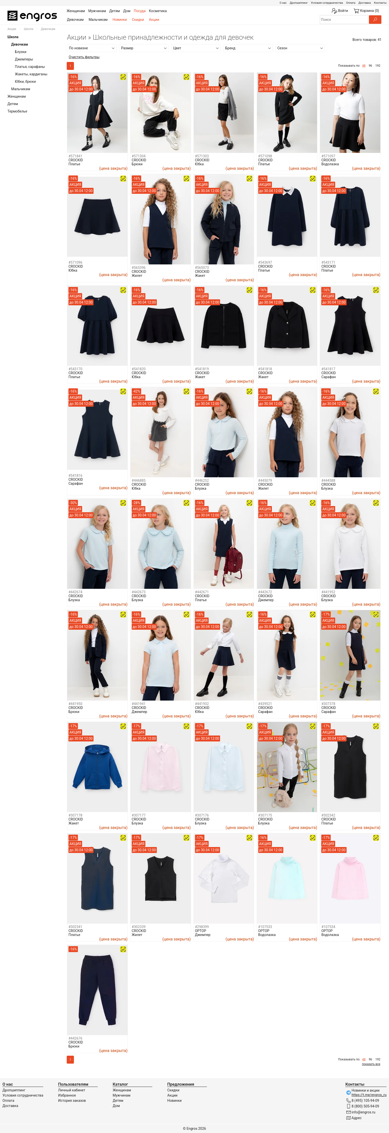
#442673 (139, 592)
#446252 (202, 480)
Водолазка (330, 164)
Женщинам (16, 96)
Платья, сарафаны (30, 67)
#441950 (75, 704)
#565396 (139, 268)
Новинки (120, 20)
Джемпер (266, 600)
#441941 (139, 704)
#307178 (75, 815)
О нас (283, 2)
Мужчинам (121, 1095)
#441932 (202, 704)
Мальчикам (98, 20)
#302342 (328, 815)
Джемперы (24, 59)
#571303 (202, 156)
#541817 (328, 369)
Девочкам (75, 20)
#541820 (139, 369)
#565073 (202, 268)
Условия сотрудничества (327, 2)
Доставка (364, 2)
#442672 (265, 592)
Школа (28, 29)
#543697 (265, 262)
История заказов (72, 1101)
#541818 (265, 369)
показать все (371, 1064)
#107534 (328, 927)
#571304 (139, 156)
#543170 (75, 369)
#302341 (75, 927)
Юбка (199, 164)
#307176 (202, 815)
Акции (154, 20)
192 (377, 65)
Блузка (200, 488)
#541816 (75, 476)
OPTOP (200, 931)
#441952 (328, 592)
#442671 (202, 592)
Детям (12, 104)
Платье (74, 164)
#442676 (75, 1038)
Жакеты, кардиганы (31, 74)
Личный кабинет (71, 1090)
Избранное (67, 1095)
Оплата (350, 2)
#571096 (75, 262)
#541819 (202, 369)
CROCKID (75, 160)
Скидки (138, 20)
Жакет (200, 276)
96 (370, 65)
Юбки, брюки (25, 82)
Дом (116, 1106)
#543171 (328, 262)
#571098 (265, 156)
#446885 (139, 480)
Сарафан (328, 377)
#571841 (75, 156)
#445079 (265, 480)
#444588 (328, 480)
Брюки (137, 164)
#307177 (139, 815)
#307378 (328, 704)
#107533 (265, 927)
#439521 (265, 704)
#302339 (139, 927)
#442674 (75, 592)
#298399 (202, 927)
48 (364, 65)
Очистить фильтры (84, 57)
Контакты (380, 2)
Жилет (137, 276)
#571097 (328, 156)
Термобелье (17, 111)
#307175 (265, 815)
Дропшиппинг (299, 2)
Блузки (20, 52)
